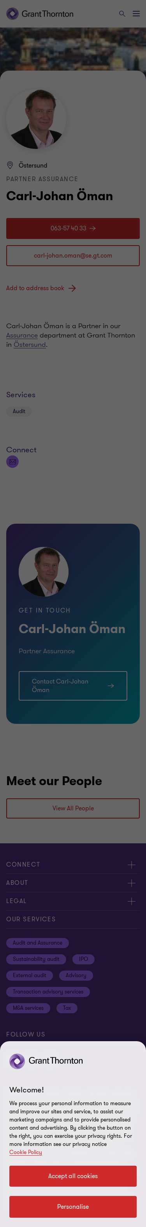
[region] (73, 1134)
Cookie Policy (25, 1152)
